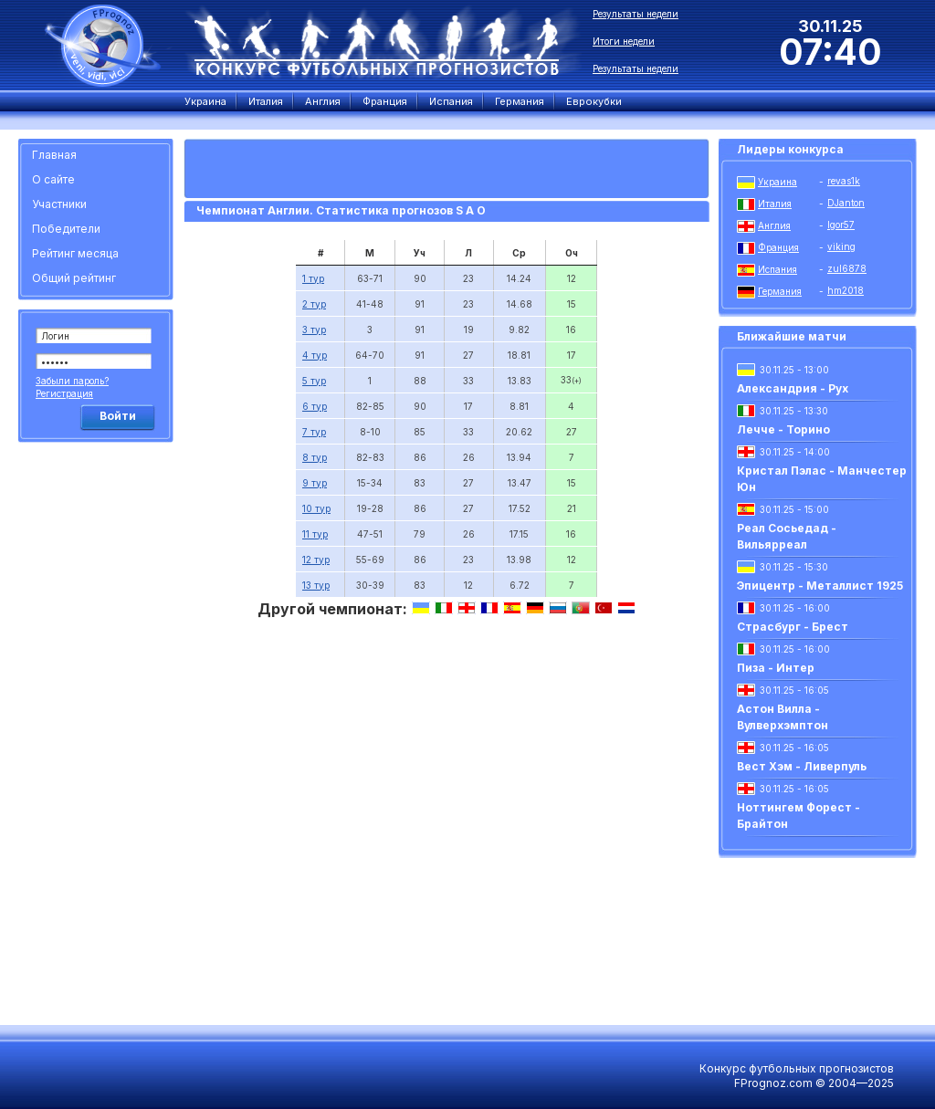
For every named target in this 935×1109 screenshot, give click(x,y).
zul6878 (847, 268)
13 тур (316, 585)
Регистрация (64, 393)
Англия (774, 225)
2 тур (314, 303)
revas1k (843, 180)
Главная (54, 155)
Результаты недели (635, 13)
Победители (66, 228)
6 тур (314, 406)
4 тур (314, 355)
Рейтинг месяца (75, 253)
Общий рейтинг (74, 278)
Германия (780, 291)
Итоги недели (624, 41)
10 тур (316, 508)
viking (841, 246)
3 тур (314, 329)
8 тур (314, 457)
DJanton (846, 202)
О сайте (53, 179)
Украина (777, 181)
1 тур (313, 278)
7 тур (314, 431)
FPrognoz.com (773, 1083)
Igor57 (841, 224)
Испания (777, 269)
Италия (775, 203)
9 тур (314, 482)
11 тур (315, 533)
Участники (59, 204)
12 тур (316, 559)
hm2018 (845, 290)
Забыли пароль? (72, 380)
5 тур (314, 380)
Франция (778, 247)
